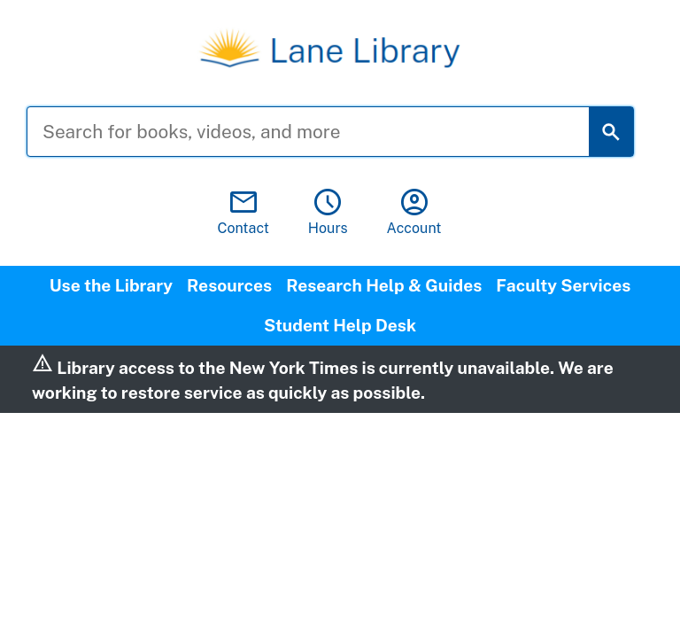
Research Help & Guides (384, 285)
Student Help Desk (340, 325)
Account (414, 211)
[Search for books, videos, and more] (321, 131)
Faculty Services (563, 285)
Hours (328, 211)
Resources (229, 285)
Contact (243, 211)
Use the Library (111, 285)
